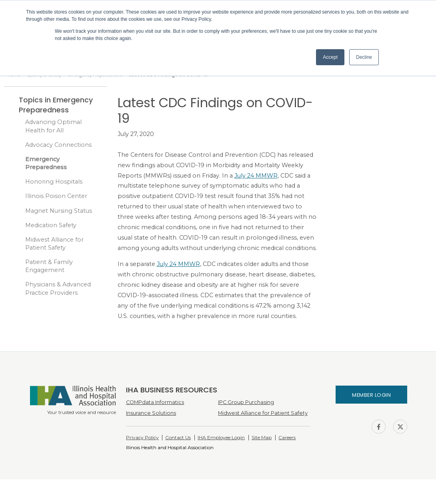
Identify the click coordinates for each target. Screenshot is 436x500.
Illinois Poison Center (56, 196)
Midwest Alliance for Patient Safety (54, 243)
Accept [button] (330, 57)
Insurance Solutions (151, 413)
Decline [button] (364, 57)
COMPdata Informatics (155, 402)
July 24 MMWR (256, 175)
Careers (287, 437)
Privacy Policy (142, 437)
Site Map (262, 437)
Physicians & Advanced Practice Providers (58, 288)
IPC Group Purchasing (246, 402)
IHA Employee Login (221, 437)
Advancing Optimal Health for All (53, 126)
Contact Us (178, 437)
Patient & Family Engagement (49, 266)
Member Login (371, 395)
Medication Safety (50, 225)
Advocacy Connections (58, 144)
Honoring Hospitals (53, 181)
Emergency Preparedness (46, 163)
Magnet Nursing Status (58, 210)
